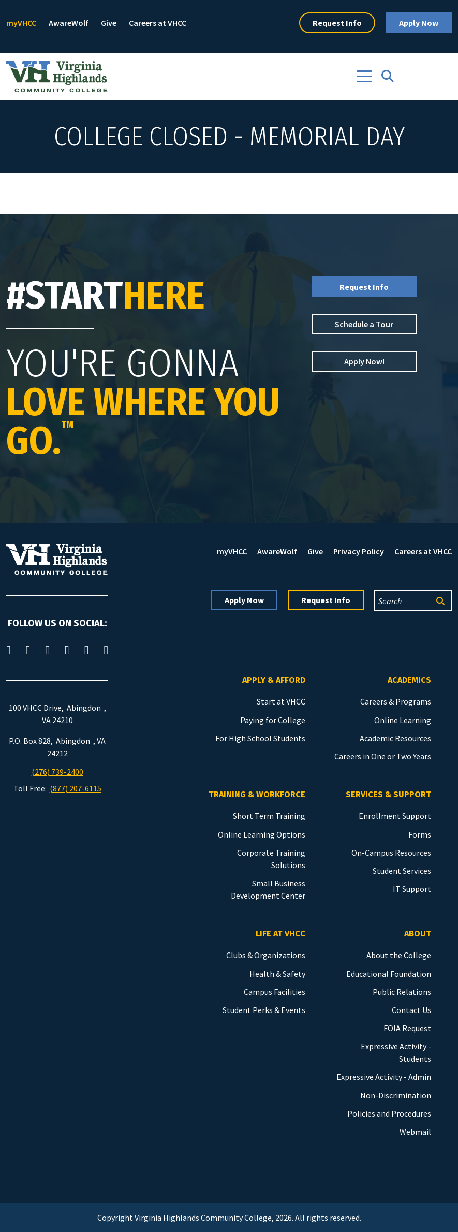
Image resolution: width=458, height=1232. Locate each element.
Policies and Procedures (389, 1113)
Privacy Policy (358, 551)
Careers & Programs (395, 701)
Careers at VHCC (157, 23)
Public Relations (402, 992)
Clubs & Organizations (265, 955)
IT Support (412, 889)
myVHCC (21, 23)
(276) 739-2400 (57, 772)
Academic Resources (395, 738)
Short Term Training (269, 816)
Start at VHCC (281, 701)
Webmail (415, 1131)
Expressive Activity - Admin (383, 1077)
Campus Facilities (274, 992)
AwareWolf (68, 23)
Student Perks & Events (264, 1010)
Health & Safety (277, 974)
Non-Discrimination (395, 1095)
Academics (409, 680)
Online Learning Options (261, 834)
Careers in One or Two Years (382, 756)
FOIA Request (407, 1028)
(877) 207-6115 (75, 788)
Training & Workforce (257, 794)
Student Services (402, 871)
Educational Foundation (388, 974)
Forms (419, 834)
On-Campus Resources (391, 852)
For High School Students (260, 738)
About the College (398, 955)
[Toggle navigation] (364, 76)
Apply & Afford (273, 680)
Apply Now (418, 23)
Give (108, 23)
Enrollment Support (395, 816)
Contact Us (411, 1010)
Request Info (337, 23)
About (417, 933)
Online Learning (402, 720)
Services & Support (388, 794)
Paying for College (272, 720)
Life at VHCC (280, 933)
